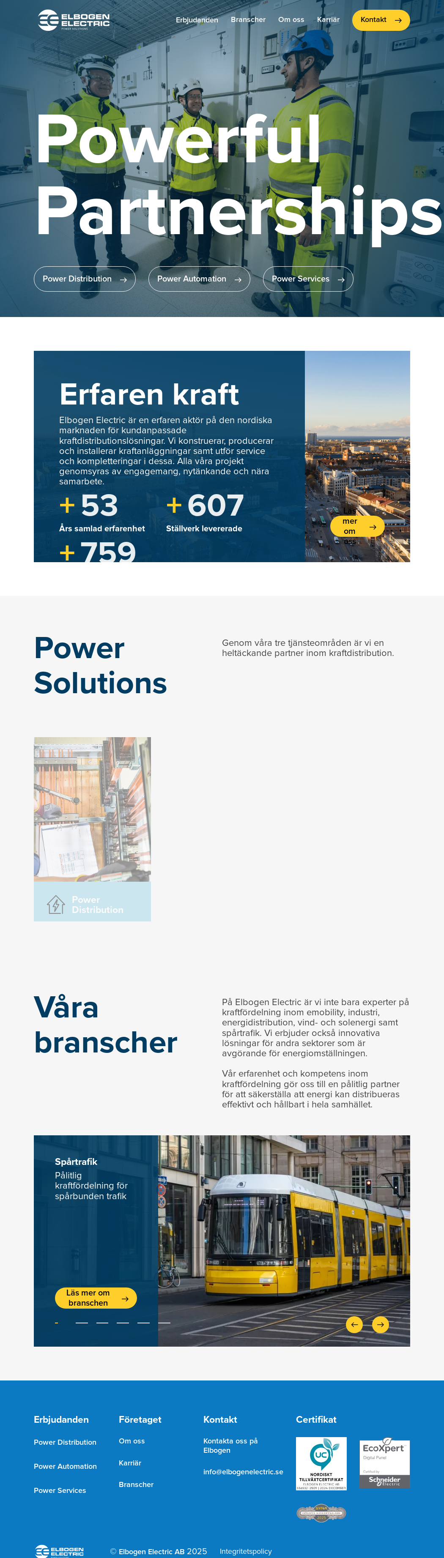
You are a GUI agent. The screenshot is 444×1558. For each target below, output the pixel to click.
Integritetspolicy (246, 1551)
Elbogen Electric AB (152, 1552)
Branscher (248, 20)
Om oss (291, 20)
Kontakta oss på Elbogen (230, 1446)
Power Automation (65, 1467)
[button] (197, 20)
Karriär (328, 20)
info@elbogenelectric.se (243, 1472)
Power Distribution (65, 1442)
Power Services (60, 1491)
